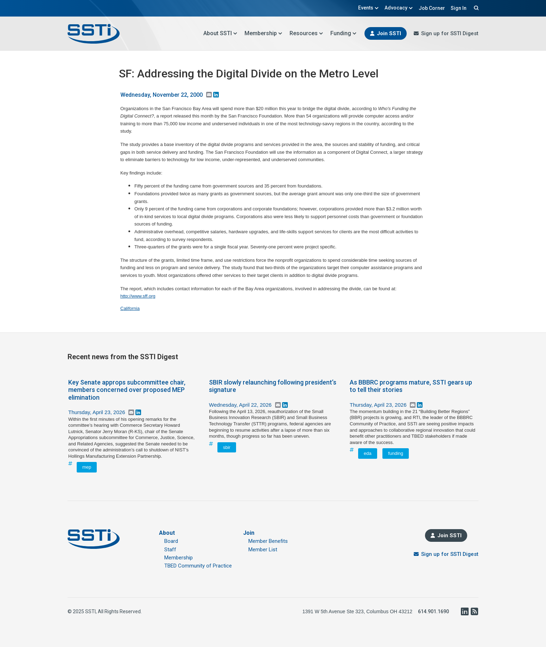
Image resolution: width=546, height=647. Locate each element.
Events (368, 8)
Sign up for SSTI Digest (449, 33)
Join (248, 532)
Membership (263, 33)
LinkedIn (464, 611)
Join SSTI (389, 33)
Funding (343, 33)
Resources (306, 33)
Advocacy (399, 8)
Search (475, 8)
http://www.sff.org (137, 296)
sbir (226, 447)
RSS (474, 611)
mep (86, 467)
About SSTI (220, 33)
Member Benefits (268, 541)
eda (368, 453)
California (130, 308)
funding (395, 453)
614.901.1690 (433, 611)
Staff (170, 549)
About (167, 532)
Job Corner (432, 8)
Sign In (458, 8)
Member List (262, 549)
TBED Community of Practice (198, 566)
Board (171, 541)
